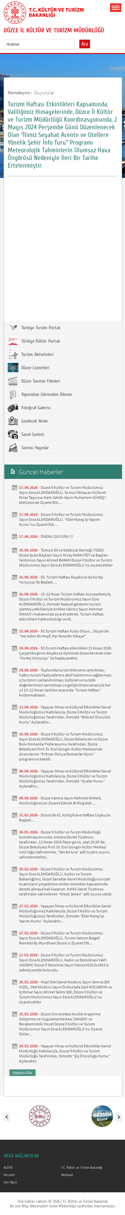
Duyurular (44, 92)
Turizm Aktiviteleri (31, 354)
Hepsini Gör (22, 1072)
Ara (84, 44)
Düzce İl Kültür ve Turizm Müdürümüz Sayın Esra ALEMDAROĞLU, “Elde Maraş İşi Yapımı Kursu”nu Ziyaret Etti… (61, 519)
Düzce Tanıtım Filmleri (34, 381)
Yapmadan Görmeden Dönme (40, 394)
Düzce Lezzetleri (28, 367)
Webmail (67, 1175)
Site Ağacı (10, 1182)
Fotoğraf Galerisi (29, 407)
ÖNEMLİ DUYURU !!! (57, 536)
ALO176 (8, 1168)
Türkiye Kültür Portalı (34, 341)
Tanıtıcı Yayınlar (28, 447)
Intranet (9, 1175)
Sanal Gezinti (26, 434)
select (76, 44)
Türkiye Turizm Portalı (34, 327)
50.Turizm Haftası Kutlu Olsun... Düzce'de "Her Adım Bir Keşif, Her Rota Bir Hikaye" (64, 633)
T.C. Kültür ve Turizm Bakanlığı (81, 1168)
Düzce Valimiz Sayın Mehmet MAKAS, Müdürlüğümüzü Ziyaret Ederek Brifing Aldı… (60, 800)
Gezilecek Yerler (28, 421)
